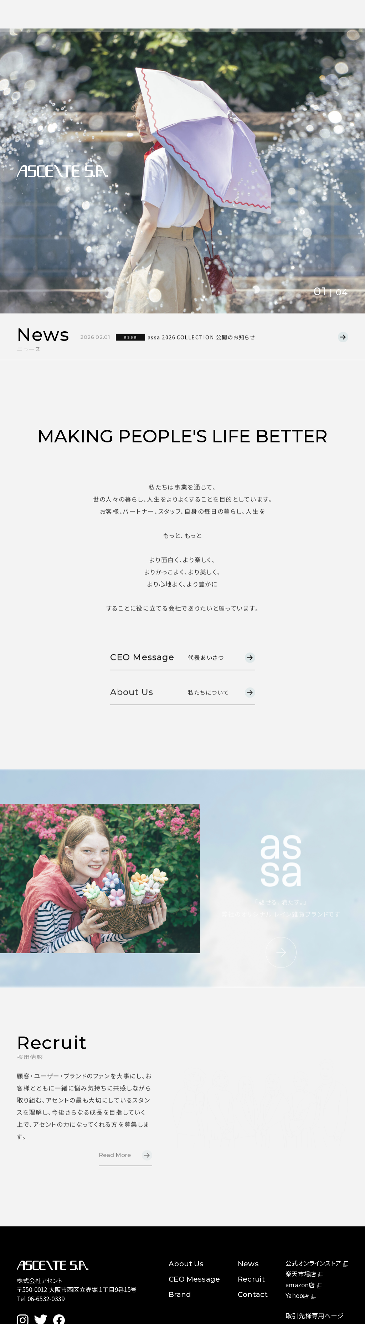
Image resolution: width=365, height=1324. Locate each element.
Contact (253, 15)
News (191, 14)
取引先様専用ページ (315, 1315)
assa (134, 343)
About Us (159, 14)
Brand (180, 1294)
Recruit (220, 14)
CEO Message (194, 1279)
